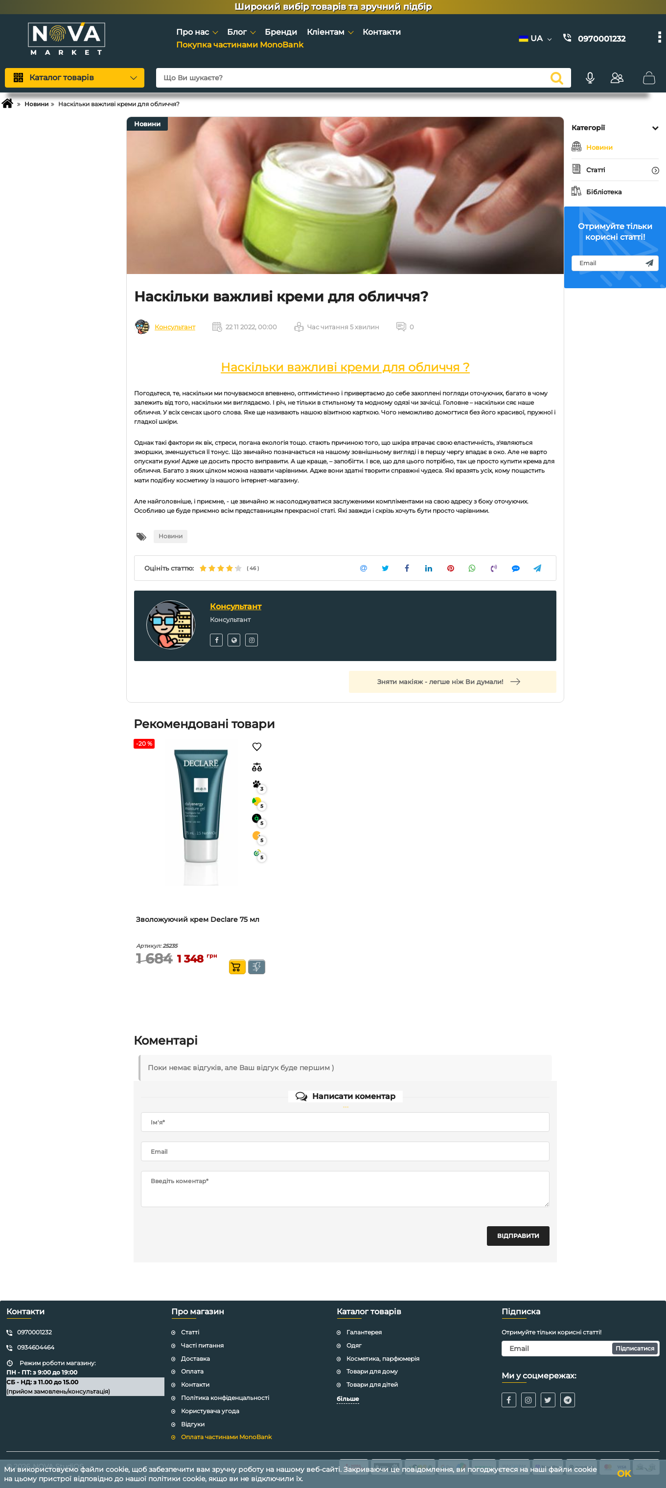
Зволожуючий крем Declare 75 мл (197, 920)
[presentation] (215, 1236)
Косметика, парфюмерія (382, 1358)
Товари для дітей (372, 1384)
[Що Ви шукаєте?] (363, 78)
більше (348, 1398)
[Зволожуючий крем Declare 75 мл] (202, 812)
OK (624, 1473)
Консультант (175, 327)
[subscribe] (615, 263)
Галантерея (364, 1332)
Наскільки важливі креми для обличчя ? (345, 367)
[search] (557, 78)
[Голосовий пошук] (590, 78)
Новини (147, 124)
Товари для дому (372, 1371)
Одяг (354, 1345)
